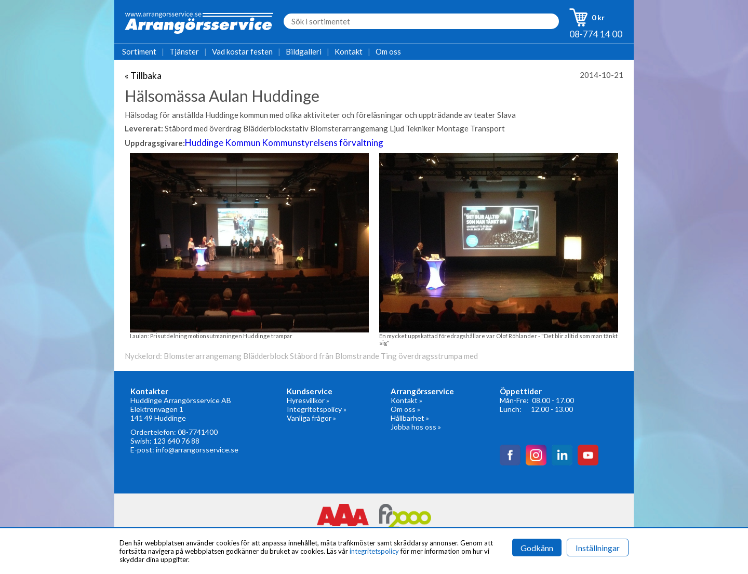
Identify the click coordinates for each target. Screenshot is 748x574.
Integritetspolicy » (316, 409)
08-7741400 (198, 432)
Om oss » (405, 409)
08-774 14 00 (595, 34)
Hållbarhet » (410, 417)
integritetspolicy (374, 551)
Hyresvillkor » (308, 400)
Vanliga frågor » (311, 417)
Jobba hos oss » (416, 426)
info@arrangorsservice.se (197, 449)
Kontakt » (406, 400)
